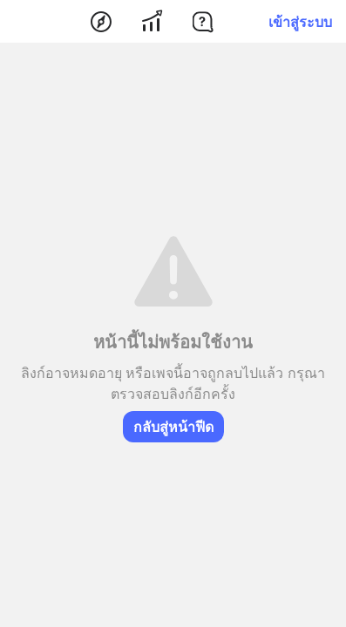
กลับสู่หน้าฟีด (173, 426)
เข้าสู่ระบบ (300, 21)
